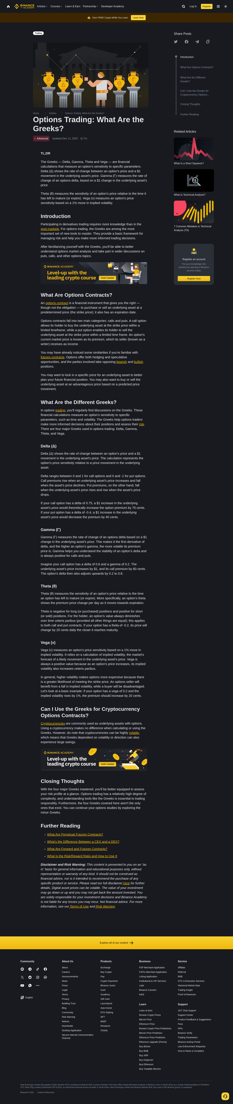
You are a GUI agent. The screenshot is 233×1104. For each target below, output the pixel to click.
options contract (57, 303)
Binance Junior (107, 985)
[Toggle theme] (225, 6)
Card (102, 990)
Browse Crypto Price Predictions (155, 1028)
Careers (66, 972)
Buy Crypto (106, 972)
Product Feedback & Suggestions (194, 1019)
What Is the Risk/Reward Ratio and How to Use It (82, 856)
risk (141, 424)
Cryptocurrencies (53, 723)
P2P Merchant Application (152, 967)
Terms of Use (79, 906)
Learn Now (138, 17)
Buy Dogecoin (146, 1060)
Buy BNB (143, 1051)
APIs (180, 1028)
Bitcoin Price (145, 1019)
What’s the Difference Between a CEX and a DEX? (83, 841)
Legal (64, 990)
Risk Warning (105, 906)
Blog (64, 1008)
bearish (121, 362)
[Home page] (24, 6)
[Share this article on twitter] (176, 42)
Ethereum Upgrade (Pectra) (153, 1042)
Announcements (70, 976)
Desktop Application (72, 1030)
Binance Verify (185, 1033)
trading (60, 410)
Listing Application (148, 976)
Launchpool (106, 1003)
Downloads (67, 1026)
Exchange (105, 967)
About (65, 967)
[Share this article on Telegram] (197, 42)
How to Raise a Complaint (191, 1051)
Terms (65, 994)
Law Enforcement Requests (191, 1046)
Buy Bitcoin (144, 1046)
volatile (134, 733)
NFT (102, 1017)
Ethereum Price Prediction (152, 1037)
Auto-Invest (106, 1008)
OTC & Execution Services (191, 981)
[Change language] (218, 6)
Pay (102, 976)
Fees (180, 1024)
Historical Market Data (189, 985)
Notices (65, 1021)
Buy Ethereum (146, 1064)
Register (207, 6)
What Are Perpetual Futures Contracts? (75, 834)
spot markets (50, 229)
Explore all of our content (116, 942)
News (64, 981)
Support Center (185, 1015)
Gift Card (104, 999)
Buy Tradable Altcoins (150, 1069)
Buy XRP (143, 1055)
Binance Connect (147, 990)
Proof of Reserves (187, 994)
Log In (193, 6)
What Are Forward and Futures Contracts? (77, 849)
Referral (182, 972)
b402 (141, 994)
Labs (141, 985)
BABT (103, 1021)
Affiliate (181, 967)
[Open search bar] (182, 6)
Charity (104, 1030)
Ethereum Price (147, 1024)
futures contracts (52, 357)
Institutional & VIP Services (152, 981)
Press (65, 985)
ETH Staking (106, 1012)
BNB (180, 976)
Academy (105, 994)
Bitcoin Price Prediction (150, 1033)
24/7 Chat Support (187, 1010)
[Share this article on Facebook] (186, 42)
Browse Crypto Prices (150, 1015)
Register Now (194, 278)
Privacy (65, 999)
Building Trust (68, 1003)
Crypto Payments (109, 981)
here (126, 883)
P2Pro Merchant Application (153, 972)
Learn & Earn (146, 1010)
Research (105, 1026)
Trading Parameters (188, 1037)
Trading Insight (185, 990)
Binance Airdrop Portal (189, 1042)
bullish (138, 362)
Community (67, 1012)
